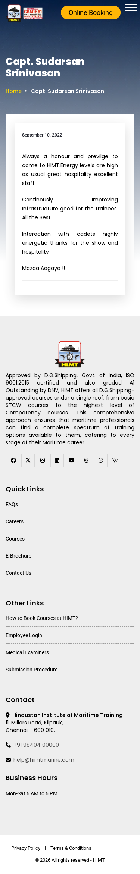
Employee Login (24, 635)
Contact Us (18, 573)
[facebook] (13, 460)
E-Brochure (18, 556)
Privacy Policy (25, 848)
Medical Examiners (27, 652)
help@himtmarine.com (43, 760)
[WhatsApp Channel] (101, 460)
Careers (15, 521)
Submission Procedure (31, 670)
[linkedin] (57, 460)
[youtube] (71, 460)
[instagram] (42, 460)
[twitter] (28, 460)
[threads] (86, 460)
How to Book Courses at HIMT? (42, 618)
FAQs (12, 504)
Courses (15, 539)
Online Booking (91, 12)
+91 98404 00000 (36, 745)
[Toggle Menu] (131, 7)
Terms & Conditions (70, 848)
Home (14, 91)
